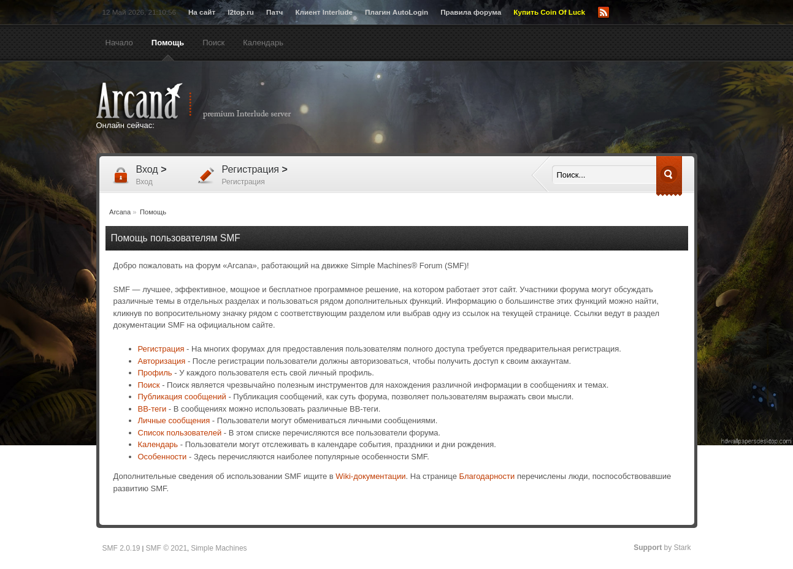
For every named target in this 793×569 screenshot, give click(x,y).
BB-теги (152, 408)
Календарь (158, 444)
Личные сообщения (174, 420)
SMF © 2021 (167, 548)
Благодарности (487, 476)
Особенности (162, 456)
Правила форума (470, 12)
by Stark (662, 547)
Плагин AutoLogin (396, 12)
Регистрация (161, 348)
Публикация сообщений (182, 396)
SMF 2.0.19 (121, 548)
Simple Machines (219, 548)
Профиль (155, 372)
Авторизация (162, 361)
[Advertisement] (516, 108)
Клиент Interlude (324, 12)
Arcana (206, 101)
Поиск (149, 385)
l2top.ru (241, 12)
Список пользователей (180, 432)
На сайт (201, 12)
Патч (274, 12)
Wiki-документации (370, 476)
